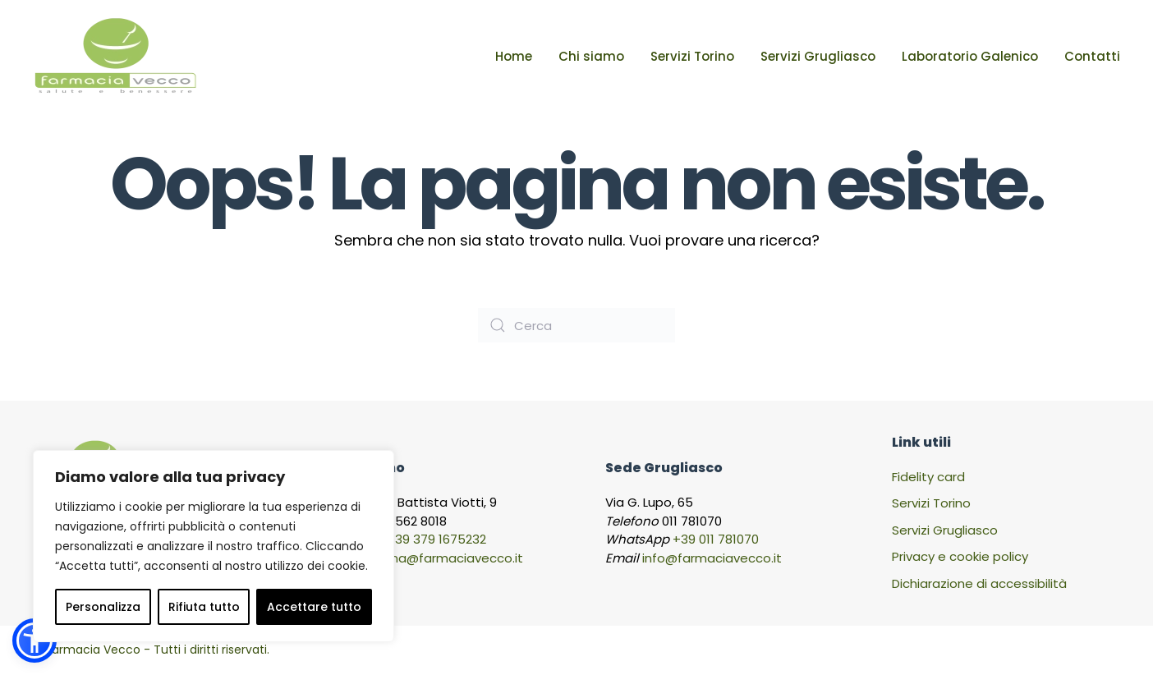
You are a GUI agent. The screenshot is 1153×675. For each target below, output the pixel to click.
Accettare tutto (314, 607)
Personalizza (103, 607)
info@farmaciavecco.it (712, 558)
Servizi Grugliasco (817, 56)
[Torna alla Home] (115, 56)
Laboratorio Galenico (970, 56)
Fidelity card (928, 476)
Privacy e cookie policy (960, 556)
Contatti (1092, 56)
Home (513, 56)
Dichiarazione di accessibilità (979, 583)
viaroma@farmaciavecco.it (439, 558)
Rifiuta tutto (204, 607)
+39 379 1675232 (436, 539)
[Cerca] (576, 325)
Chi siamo (591, 56)
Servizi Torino (692, 56)
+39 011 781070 (716, 539)
